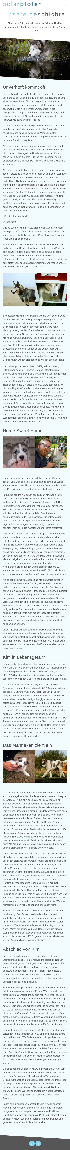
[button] (65, 4)
